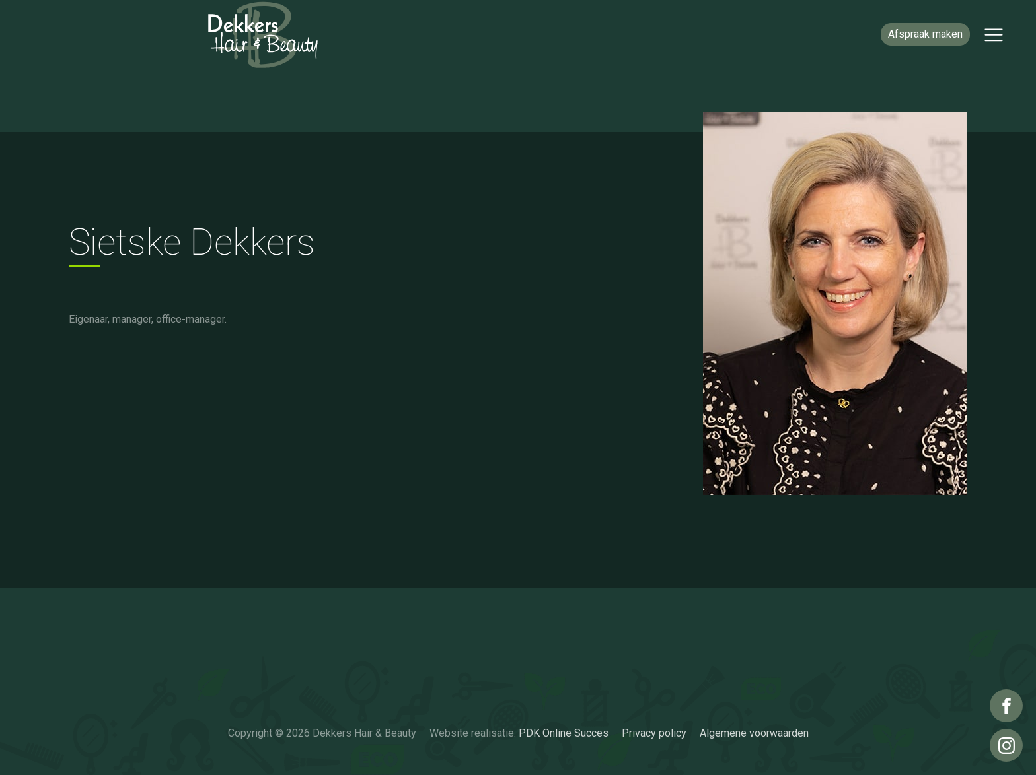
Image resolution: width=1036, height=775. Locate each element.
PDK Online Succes (564, 733)
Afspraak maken (925, 34)
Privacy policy (654, 733)
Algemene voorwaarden (754, 733)
